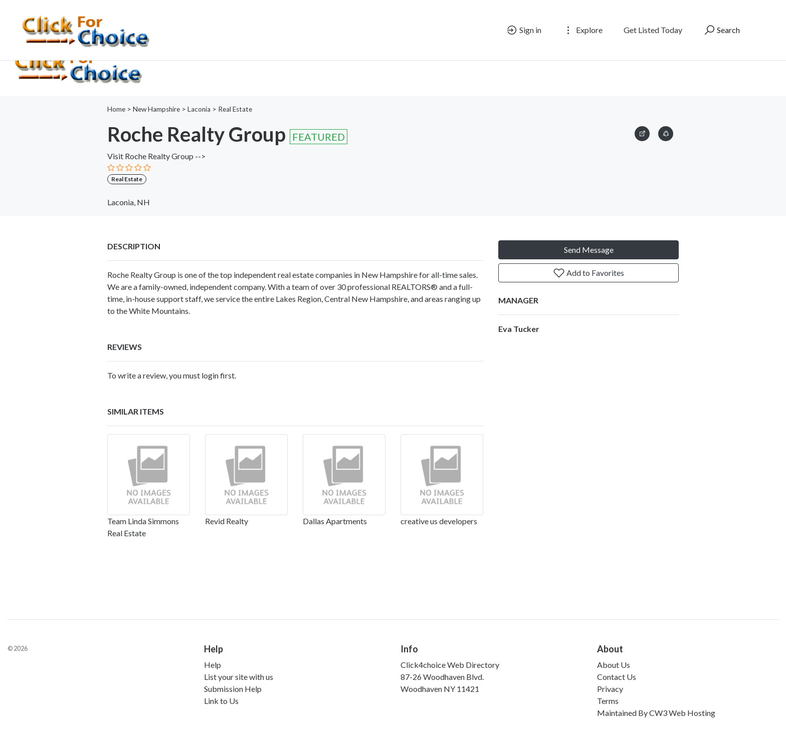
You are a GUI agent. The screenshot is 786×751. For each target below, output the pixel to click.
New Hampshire (156, 109)
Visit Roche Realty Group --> (156, 156)
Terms (608, 700)
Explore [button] (582, 30)
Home (116, 109)
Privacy (610, 688)
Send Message (589, 249)
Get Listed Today (653, 30)
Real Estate (235, 109)
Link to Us (221, 700)
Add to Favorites (588, 273)
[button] (666, 132)
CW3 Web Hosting (682, 712)
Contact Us (616, 676)
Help (212, 664)
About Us (613, 664)
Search (721, 30)
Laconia (199, 109)
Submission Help (233, 688)
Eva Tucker (518, 328)
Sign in (523, 30)
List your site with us (238, 676)
